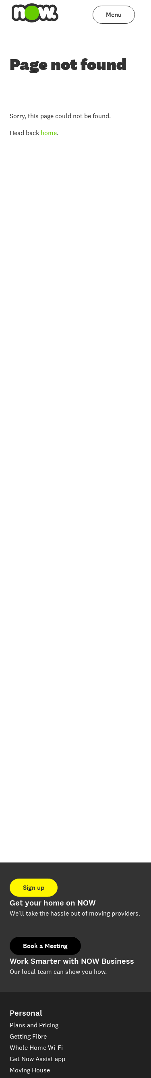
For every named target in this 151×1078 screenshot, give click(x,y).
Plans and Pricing (34, 1025)
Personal (26, 1013)
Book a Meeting (45, 946)
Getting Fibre (28, 1036)
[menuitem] (36, 14)
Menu (114, 14)
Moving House (30, 1070)
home (49, 133)
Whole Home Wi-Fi (36, 1047)
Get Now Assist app (37, 1059)
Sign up (33, 887)
